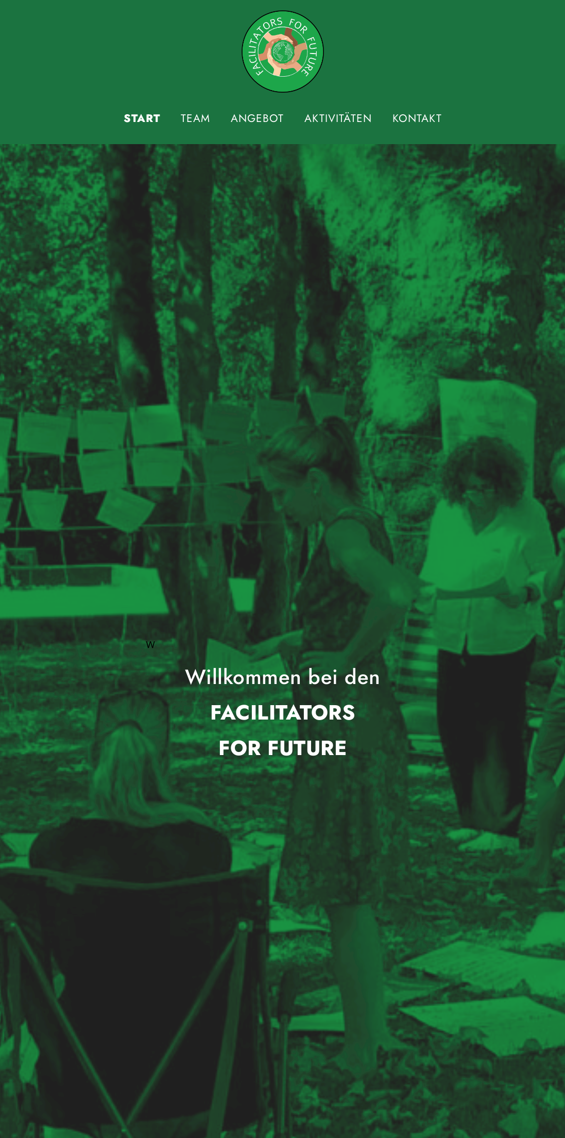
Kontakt (417, 118)
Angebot (257, 118)
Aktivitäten (338, 118)
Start (142, 118)
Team (195, 118)
